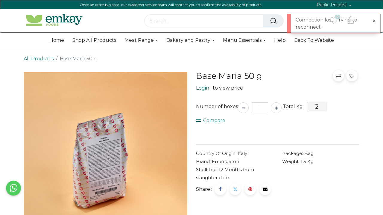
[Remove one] (243, 107)
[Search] (273, 21)
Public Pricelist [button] (332, 4)
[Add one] (276, 107)
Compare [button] (210, 120)
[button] (338, 76)
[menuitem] (56, 40)
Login (202, 88)
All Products (39, 59)
